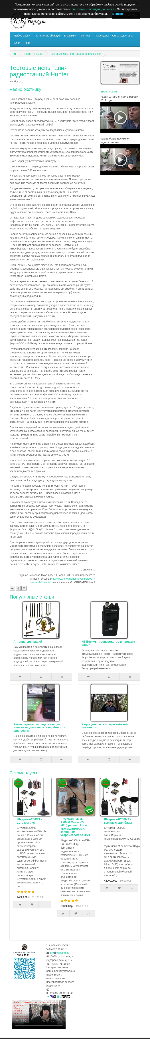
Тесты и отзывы (33, 53)
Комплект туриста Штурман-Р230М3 (29, 821)
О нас (26, 42)
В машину (70, 35)
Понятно (117, 13)
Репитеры (85, 35)
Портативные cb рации (47, 35)
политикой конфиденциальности (94, 9)
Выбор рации (22, 35)
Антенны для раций (27, 641)
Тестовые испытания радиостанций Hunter (75, 53)
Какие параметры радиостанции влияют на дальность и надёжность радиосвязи (39, 727)
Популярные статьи (32, 597)
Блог (17, 42)
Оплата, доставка (122, 35)
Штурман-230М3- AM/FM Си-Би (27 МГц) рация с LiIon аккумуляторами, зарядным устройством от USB (118, 827)
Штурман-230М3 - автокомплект (72, 821)
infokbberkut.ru (59, 952)
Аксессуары (102, 35)
